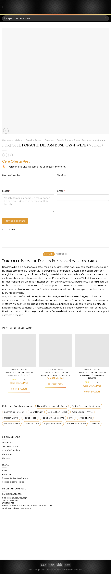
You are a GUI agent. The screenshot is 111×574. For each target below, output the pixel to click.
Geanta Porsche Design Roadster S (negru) (19, 374)
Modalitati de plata (11, 450)
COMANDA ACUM (19, 389)
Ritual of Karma (12, 424)
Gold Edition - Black (57, 412)
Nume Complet (12, 175)
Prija (71, 418)
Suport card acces (53, 424)
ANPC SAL (7, 474)
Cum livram (7, 454)
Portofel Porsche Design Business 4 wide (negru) (81, 140)
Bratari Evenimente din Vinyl (86, 406)
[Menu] (4, 7)
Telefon (62, 175)
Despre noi (7, 443)
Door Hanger (36, 412)
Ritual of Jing (85, 418)
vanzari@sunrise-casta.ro (20, 508)
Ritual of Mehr (32, 424)
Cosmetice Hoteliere (12, 140)
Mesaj (6, 191)
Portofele (49, 140)
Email (61, 191)
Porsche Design (33, 140)
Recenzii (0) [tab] (62, 254)
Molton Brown (11, 418)
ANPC (5, 470)
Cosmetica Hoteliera (14, 412)
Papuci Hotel (30, 418)
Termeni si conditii (10, 447)
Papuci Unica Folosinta (52, 418)
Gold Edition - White (82, 412)
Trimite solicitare (14, 220)
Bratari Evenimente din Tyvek (52, 406)
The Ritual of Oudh (76, 424)
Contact (6, 458)
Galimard (95, 424)
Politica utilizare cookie (13, 482)
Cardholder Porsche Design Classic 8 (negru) (55, 374)
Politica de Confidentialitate (15, 478)
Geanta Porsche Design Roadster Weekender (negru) (92, 376)
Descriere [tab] (47, 254)
